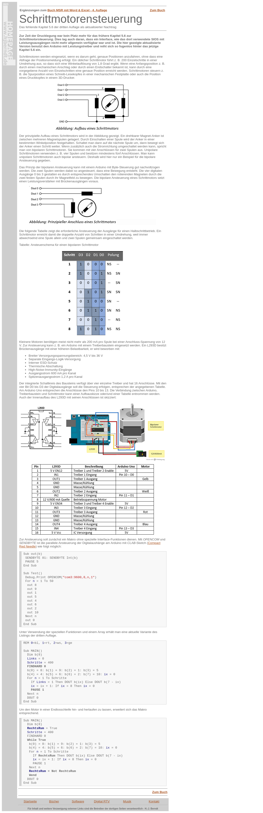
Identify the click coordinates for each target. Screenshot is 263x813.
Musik (127, 801)
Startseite (30, 801)
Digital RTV (102, 801)
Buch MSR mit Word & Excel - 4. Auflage (77, 10)
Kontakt (154, 801)
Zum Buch (157, 10)
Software (78, 801)
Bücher (54, 801)
